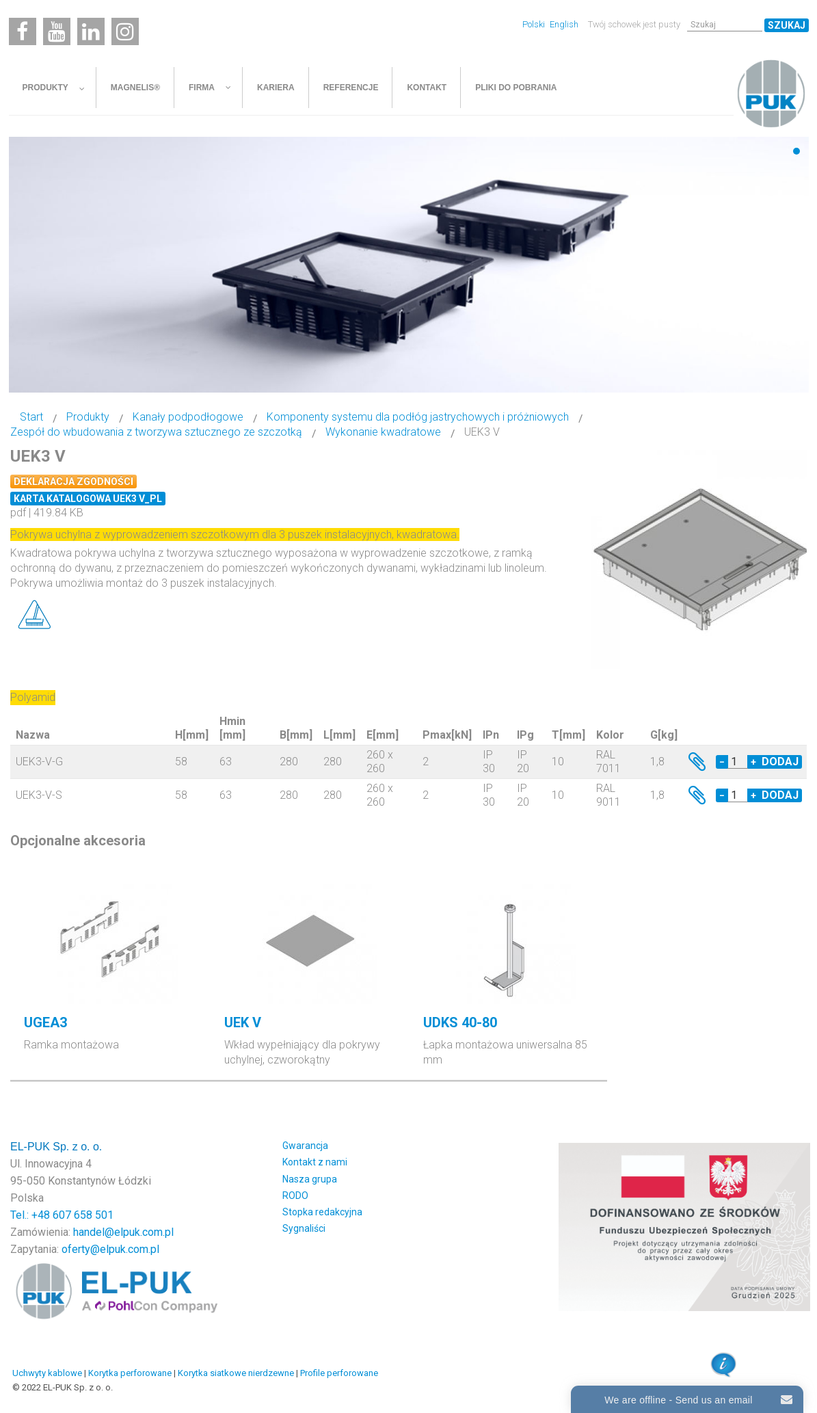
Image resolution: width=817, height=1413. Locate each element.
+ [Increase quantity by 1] (753, 761)
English (564, 24)
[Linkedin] (91, 31)
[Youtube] (56, 31)
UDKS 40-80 (460, 1022)
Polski (534, 24)
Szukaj (786, 25)
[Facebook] (22, 31)
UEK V (242, 1022)
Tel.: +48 (31, 1215)
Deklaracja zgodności (73, 481)
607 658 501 (83, 1215)
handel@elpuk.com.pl (123, 1232)
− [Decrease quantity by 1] (722, 761)
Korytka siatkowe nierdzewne (236, 1373)
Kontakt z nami (314, 1162)
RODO (295, 1195)
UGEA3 (45, 1022)
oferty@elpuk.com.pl (110, 1249)
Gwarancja (305, 1145)
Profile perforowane (339, 1373)
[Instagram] (125, 31)
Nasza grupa (309, 1179)
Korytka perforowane (130, 1373)
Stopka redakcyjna (322, 1211)
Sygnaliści (303, 1228)
